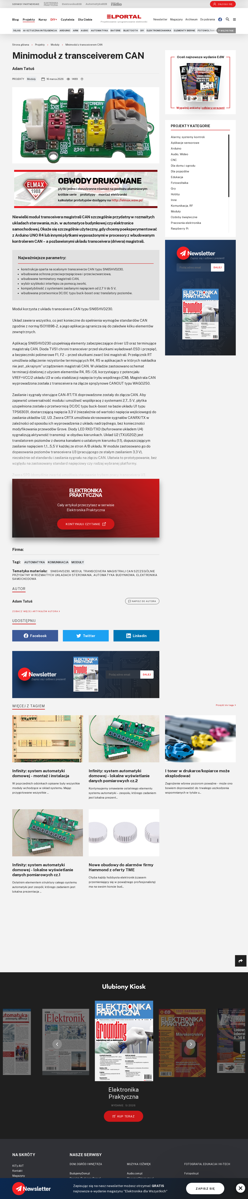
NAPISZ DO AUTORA (142, 601)
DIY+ (53, 19)
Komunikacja (58, 562)
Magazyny (176, 19)
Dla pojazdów (180, 171)
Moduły (55, 44)
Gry (173, 188)
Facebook (35, 635)
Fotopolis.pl (191, 1173)
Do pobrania (207, 19)
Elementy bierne (184, 30)
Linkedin (136, 635)
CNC (174, 160)
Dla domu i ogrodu (183, 165)
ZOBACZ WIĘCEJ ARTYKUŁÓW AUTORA (36, 611)
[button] (57, 1044)
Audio (84, 30)
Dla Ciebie (85, 19)
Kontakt (17, 1170)
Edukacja (177, 177)
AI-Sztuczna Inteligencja (40, 30)
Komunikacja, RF (182, 205)
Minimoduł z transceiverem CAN (84, 44)
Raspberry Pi (179, 228)
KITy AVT (18, 1165)
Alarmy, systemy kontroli (188, 137)
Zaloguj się (223, 4)
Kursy (43, 19)
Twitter (85, 636)
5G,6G (16, 30)
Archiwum (191, 19)
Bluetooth (130, 30)
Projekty (29, 19)
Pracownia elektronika (186, 222)
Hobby (175, 194)
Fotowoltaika (207, 30)
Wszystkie (226, 30)
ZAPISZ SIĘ (205, 1188)
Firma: (18, 549)
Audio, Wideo (179, 154)
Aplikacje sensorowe (185, 142)
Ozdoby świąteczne (184, 217)
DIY (142, 30)
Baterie (116, 30)
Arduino (65, 30)
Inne (174, 200)
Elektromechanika (159, 30)
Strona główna (21, 44)
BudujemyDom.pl (80, 1173)
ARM (75, 30)
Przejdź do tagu (226, 705)
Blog (15, 19)
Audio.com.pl (135, 1173)
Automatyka (99, 30)
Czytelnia (67, 19)
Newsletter (160, 19)
